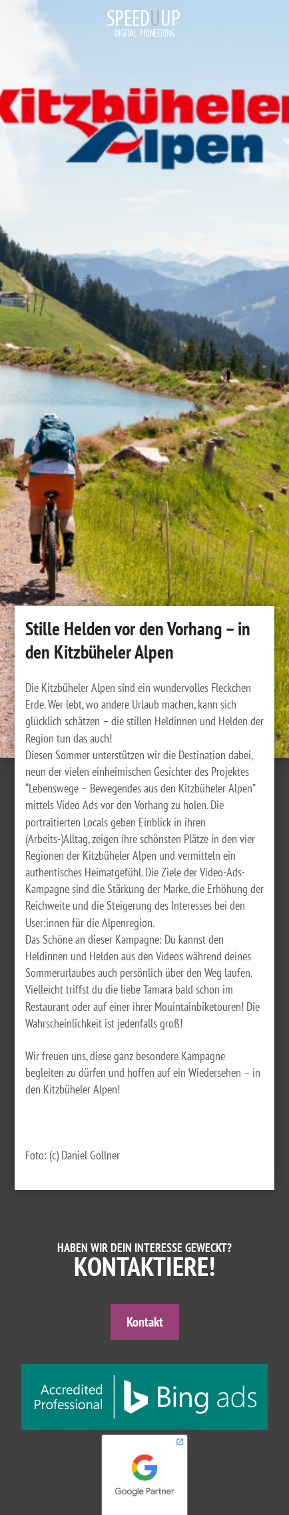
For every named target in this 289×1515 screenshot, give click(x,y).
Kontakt (145, 1322)
